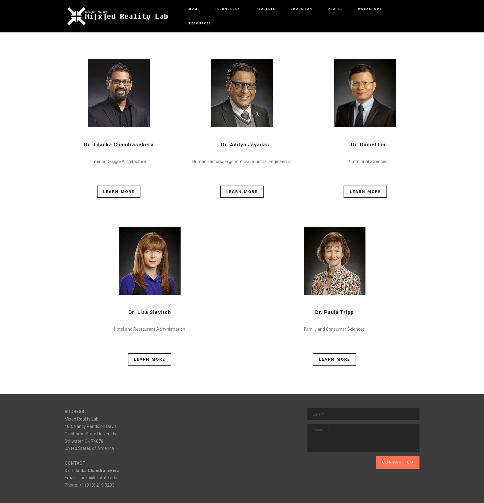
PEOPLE (335, 8)
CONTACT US (397, 462)
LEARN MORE (118, 191)
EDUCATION (301, 8)
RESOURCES (200, 23)
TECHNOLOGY (227, 8)
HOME (194, 8)
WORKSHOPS (370, 8)
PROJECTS (265, 8)
